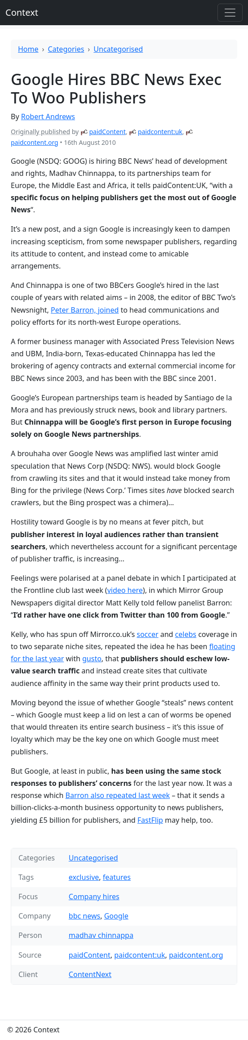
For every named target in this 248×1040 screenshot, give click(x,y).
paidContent (107, 131)
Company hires (94, 896)
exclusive (84, 877)
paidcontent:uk (160, 131)
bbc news (84, 916)
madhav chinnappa (101, 935)
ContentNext (90, 974)
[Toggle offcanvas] (230, 13)
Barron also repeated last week (118, 795)
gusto (92, 658)
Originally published (40, 131)
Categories (66, 49)
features (117, 877)
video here (125, 590)
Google (116, 916)
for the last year (37, 658)
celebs (185, 634)
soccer (147, 634)
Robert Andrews (48, 116)
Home (28, 49)
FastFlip (150, 820)
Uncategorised (118, 49)
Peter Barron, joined (85, 310)
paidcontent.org (34, 142)
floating (222, 646)
